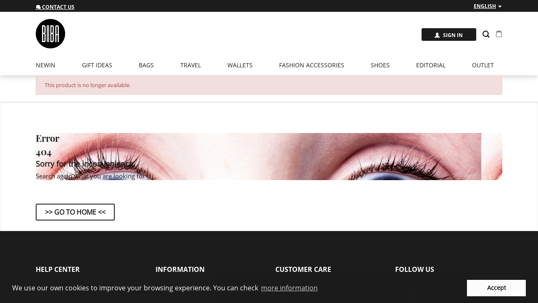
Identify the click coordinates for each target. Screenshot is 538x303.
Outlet (483, 65)
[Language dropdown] (488, 6)
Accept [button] (496, 288)
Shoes (380, 65)
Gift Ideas (97, 65)
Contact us (55, 7)
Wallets (240, 65)
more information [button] (289, 287)
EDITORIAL (431, 65)
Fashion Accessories (311, 65)
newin (45, 65)
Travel (190, 65)
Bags (146, 65)
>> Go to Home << (75, 212)
